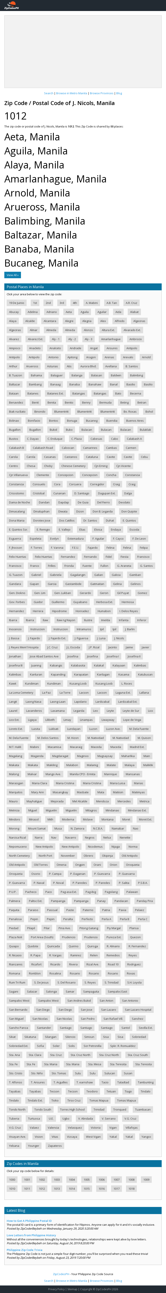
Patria (106, 910)
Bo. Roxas (130, 411)
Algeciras (139, 321)
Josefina (72, 656)
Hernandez (16, 611)
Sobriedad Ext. (18, 1046)
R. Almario (113, 946)
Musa (58, 828)
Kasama (123, 674)
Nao (135, 828)
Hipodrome (59, 611)
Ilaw (45, 620)
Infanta (123, 620)
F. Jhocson (15, 548)
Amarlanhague (111, 339)
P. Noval (58, 883)
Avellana (111, 366)
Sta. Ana (14, 1055)
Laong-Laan (57, 702)
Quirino (73, 946)
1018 (131, 1189)
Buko (69, 430)
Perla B (124, 919)
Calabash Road (43, 448)
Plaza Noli (15, 937)
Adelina (33, 312)
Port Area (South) (42, 937)
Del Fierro (103, 502)
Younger (33, 1146)
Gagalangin (77, 575)
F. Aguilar (98, 538)
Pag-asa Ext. (69, 892)
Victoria (96, 1128)
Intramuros (84, 629)
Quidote (33, 946)
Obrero (88, 856)
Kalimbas (140, 665)
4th (75, 303)
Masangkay (60, 792)
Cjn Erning (100, 466)
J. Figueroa (81, 638)
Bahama (36, 375)
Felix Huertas (17, 557)
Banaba (74, 384)
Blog (119, 93)
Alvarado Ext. (132, 330)
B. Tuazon (15, 375)
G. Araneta (124, 566)
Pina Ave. (65, 928)
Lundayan (73, 729)
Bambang (35, 384)
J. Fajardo (34, 638)
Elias (82, 529)
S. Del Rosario (66, 982)
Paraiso (33, 910)
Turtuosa (34, 1118)
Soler (56, 1046)
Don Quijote (129, 511)
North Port (45, 856)
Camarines (90, 448)
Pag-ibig (91, 892)
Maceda (96, 747)
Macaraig (76, 747)
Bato (118, 393)
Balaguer (57, 375)
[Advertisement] (83, 50)
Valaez (34, 1128)
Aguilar (102, 312)
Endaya (116, 529)
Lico (150, 711)
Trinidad (99, 1109)
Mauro (13, 801)
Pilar (47, 928)
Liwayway (108, 720)
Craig (116, 484)
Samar (70, 991)
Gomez (142, 593)
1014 (72, 1189)
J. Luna (101, 638)
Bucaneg (91, 421)
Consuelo (39, 484)
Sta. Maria (50, 1064)
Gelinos (136, 584)
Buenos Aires (135, 421)
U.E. (51, 1118)
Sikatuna (30, 1037)
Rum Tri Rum (17, 982)
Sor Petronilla (92, 1046)
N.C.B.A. (98, 828)
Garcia (52, 584)
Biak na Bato (17, 411)
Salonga (51, 991)
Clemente (43, 475)
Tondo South (42, 1109)
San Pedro (88, 1019)
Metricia (14, 810)
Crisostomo (16, 493)
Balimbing (136, 375)
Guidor (38, 602)
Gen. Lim (39, 593)
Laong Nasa (33, 702)
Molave (88, 819)
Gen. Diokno (17, 593)
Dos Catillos (67, 520)
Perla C (142, 919)
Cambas (111, 448)
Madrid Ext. (137, 747)
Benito (69, 402)
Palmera (14, 901)
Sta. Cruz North (80, 1055)
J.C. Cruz (52, 647)
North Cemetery (19, 856)
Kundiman (31, 683)
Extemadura (76, 538)
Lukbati (53, 729)
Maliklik (148, 765)
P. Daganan (77, 874)
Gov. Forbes (17, 602)
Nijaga (116, 846)
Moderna (68, 819)
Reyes (133, 955)
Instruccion (37, 629)
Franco (34, 566)
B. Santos (132, 366)
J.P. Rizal (94, 647)
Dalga (128, 493)
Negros (89, 837)
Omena (61, 865)
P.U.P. (12, 892)
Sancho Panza (18, 1028)
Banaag (55, 384)
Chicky (48, 466)
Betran (141, 402)
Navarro (70, 837)
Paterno (88, 910)
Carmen (131, 448)
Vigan (113, 1128)
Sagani (13, 991)
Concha (111, 475)
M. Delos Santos (48, 738)
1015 (87, 1189)
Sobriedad (139, 1037)
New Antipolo (44, 846)
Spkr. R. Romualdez (123, 1046)
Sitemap (72, 1289)
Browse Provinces (101, 93)
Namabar (118, 828)
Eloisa (98, 529)
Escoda (134, 529)
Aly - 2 (72, 339)
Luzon (93, 729)
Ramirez (75, 955)
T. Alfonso (15, 1082)
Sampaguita (91, 991)
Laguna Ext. (123, 692)
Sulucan (109, 1073)
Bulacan (86, 430)
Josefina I (113, 656)
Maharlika (128, 756)
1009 (146, 1179)
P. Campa (55, 874)
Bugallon (15, 430)
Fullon (104, 566)
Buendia (111, 421)
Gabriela (55, 575)
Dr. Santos (90, 520)
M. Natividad (96, 738)
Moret (126, 819)
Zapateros (55, 1146)
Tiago (128, 1091)
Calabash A (134, 439)
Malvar (32, 774)
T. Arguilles (61, 1082)
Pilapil (31, 928)
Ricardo (55, 964)
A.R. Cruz (131, 303)
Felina (110, 548)
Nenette (125, 837)
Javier (145, 647)
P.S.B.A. (143, 883)
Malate (111, 765)
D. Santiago (81, 493)
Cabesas (96, 439)
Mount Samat (37, 828)
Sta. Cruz (56, 1055)
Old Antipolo (130, 856)
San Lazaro (108, 1010)
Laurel (13, 711)
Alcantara (50, 321)
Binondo (39, 411)
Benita (52, 402)
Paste (70, 910)
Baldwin (116, 375)
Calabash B (16, 448)
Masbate (83, 792)
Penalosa (15, 919)
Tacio (105, 1082)
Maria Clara (39, 783)
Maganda (37, 756)
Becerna (135, 393)
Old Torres (41, 865)
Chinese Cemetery (73, 466)
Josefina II (134, 656)
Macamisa (54, 747)
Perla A (106, 919)
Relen (94, 955)
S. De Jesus (41, 982)
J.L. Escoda (73, 647)
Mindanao (112, 810)
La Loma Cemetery (21, 692)
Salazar (32, 991)
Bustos (13, 439)
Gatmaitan (97, 584)
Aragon (91, 357)
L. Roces (126, 683)
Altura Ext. (108, 330)
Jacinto (112, 647)
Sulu (78, 1073)
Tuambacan (143, 1109)
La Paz (46, 692)
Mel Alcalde (79, 801)
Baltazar (14, 384)
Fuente (87, 566)
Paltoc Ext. (35, 901)
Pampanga (58, 901)
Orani (97, 865)
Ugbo (65, 1118)
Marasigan (16, 783)
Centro (13, 466)
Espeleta (35, 538)
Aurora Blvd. (88, 366)
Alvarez (14, 339)
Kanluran (36, 674)
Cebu (144, 457)
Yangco (146, 1137)
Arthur (13, 366)
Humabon (104, 611)
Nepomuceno (18, 846)
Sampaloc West (19, 1000)
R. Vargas (55, 955)
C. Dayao (33, 439)
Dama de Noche (19, 502)
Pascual (52, 910)
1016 (102, 1189)
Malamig (92, 765)
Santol (125, 1028)
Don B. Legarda (103, 511)
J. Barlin (130, 629)
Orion (113, 865)
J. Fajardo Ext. (57, 638)
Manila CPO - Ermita (82, 774)
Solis (72, 1046)
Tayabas (15, 1091)
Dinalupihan (41, 511)
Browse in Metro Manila (71, 93)
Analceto (55, 348)
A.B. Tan (112, 303)
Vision (39, 1137)
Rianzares (15, 964)
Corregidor (97, 484)
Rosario (75, 973)
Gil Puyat (123, 593)
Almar (33, 330)
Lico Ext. (14, 720)
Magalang (15, 756)
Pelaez (139, 910)
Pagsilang (111, 892)
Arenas (109, 357)
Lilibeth (50, 720)
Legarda (78, 711)
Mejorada (57, 801)
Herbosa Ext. (104, 602)
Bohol (149, 411)
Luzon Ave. (113, 729)
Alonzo (88, 330)
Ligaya (32, 720)
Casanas (50, 457)
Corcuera (75, 484)
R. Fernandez (137, 946)
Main (147, 756)
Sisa (106, 1037)
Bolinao (14, 421)
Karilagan (103, 674)
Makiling (52, 765)
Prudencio (68, 937)
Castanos (71, 457)
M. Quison (144, 738)
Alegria (86, 321)
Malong (14, 774)
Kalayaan (119, 665)
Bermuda (105, 402)
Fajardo (93, 548)
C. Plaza (76, 439)
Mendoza (102, 801)
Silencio (70, 1037)
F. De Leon (139, 538)
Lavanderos (34, 711)
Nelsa (107, 837)
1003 (57, 1179)
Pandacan (121, 901)
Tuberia (14, 1118)
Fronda (69, 566)
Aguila (85, 312)
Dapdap (63, 502)
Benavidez (16, 402)
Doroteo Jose (41, 520)
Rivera (73, 964)
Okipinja (107, 856)
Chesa (31, 466)
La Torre (65, 692)
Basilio (130, 384)
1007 (116, 1179)
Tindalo (145, 1091)
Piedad (13, 928)
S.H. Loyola (134, 982)
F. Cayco (118, 538)
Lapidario (80, 702)
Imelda (105, 620)
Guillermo (58, 602)
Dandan (44, 502)
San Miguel (16, 1019)
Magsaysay (105, 756)
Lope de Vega (132, 720)
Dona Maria (16, 520)
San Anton (106, 1000)
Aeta (69, 312)
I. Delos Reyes (129, 611)
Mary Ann (37, 792)
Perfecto (87, 919)
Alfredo (119, 321)
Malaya (129, 765)
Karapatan (81, 674)
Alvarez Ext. (35, 339)
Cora (57, 484)
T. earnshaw (85, 1082)
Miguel (32, 810)
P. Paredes (80, 883)
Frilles (52, 566)
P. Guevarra (102, 874)
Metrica (144, 801)
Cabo (114, 439)
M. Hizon (73, 738)
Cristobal (39, 493)
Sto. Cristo (15, 1073)
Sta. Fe (13, 1064)
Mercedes (124, 801)
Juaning (36, 665)
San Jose (86, 1010)
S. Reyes (90, 982)
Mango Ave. (53, 774)
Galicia (116, 575)
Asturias (52, 366)
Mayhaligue (34, 801)
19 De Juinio (16, 303)
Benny (86, 402)
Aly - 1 (55, 339)
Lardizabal (102, 702)
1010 (12, 1189)
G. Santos (146, 566)
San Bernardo (18, 1010)
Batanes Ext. (55, 393)
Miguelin (51, 810)
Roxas (131, 973)
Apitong (72, 357)
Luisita (36, 729)
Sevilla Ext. (146, 1028)
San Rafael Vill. (113, 1019)
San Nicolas (40, 1019)
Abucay (14, 312)
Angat (94, 348)
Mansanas (133, 774)
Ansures (112, 348)
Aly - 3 (88, 339)
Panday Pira (145, 901)
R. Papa (35, 955)
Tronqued (119, 1109)
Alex (103, 321)
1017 (116, 1189)
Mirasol (34, 819)
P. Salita (124, 883)
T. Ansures (38, 1082)
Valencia (53, 1128)
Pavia (122, 910)
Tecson (54, 1091)
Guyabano (80, 602)
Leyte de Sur (131, 711)
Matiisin (118, 792)
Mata (100, 792)
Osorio (35, 874)
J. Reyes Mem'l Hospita (23, 647)
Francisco (143, 557)
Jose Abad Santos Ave (44, 656)
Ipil (102, 629)
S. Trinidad (111, 982)
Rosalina (55, 973)
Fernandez (68, 557)
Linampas (86, 720)
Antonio (53, 357)
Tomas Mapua (98, 1100)
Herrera (38, 611)
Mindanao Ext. (137, 810)
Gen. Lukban (62, 593)
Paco (48, 892)
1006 (102, 1179)
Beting (124, 402)
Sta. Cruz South (138, 1055)
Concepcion (65, 475)
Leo (95, 711)
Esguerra (15, 538)
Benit (35, 402)
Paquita (14, 910)
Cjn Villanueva (18, 475)
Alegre (69, 321)
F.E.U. (75, 548)
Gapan (34, 584)
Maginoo (83, 756)
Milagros (91, 810)
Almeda (51, 330)
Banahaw (95, 384)
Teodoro (92, 1091)
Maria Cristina (65, 783)
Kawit (12, 683)
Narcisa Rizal (17, 837)
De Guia (83, 502)
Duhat (110, 520)
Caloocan (68, 448)
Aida (118, 312)
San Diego (43, 1010)
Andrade (75, 348)
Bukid (53, 430)
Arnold (146, 357)
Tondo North (17, 1109)
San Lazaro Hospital (138, 1010)
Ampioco (14, 348)
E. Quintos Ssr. (18, 529)
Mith (50, 819)
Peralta (68, 919)
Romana (14, 973)
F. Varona (57, 548)
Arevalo (128, 357)
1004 (72, 1179)
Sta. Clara (35, 1055)
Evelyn (54, 538)
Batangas (78, 393)
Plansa (134, 928)
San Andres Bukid (79, 1000)
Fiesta (124, 557)
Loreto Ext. (16, 729)
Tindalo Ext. (35, 1100)
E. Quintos (129, 520)
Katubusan (145, 674)
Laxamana (58, 711)
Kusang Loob (78, 683)
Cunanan (59, 493)
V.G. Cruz (130, 1118)
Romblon (35, 973)
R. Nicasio (15, 955)
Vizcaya (72, 1137)
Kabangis (56, 665)
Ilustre (88, 620)
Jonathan (15, 656)
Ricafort (36, 964)
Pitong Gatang (89, 928)
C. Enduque (55, 439)
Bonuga (72, 421)
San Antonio (130, 1000)
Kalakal (99, 665)
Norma (133, 846)
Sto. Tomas (59, 1073)
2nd (48, 303)
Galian (98, 575)
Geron (104, 593)
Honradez (82, 611)
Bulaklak (145, 430)
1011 (27, 1189)
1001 (27, 1179)
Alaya (12, 321)
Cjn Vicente (123, 466)
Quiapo (14, 946)
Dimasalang (17, 511)
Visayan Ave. (17, 1137)
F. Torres (36, 548)
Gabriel (36, 575)
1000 (12, 1179)
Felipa (144, 548)
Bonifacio (34, 421)
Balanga (77, 375)
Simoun (89, 1037)
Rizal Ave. (92, 964)
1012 (42, 1189)
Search (48, 93)
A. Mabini (92, 303)
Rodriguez (134, 964)
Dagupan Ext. (106, 493)
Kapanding (58, 674)
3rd (62, 303)
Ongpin (80, 865)
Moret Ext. (145, 819)
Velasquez (75, 1128)
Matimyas (138, 792)
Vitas (55, 1137)
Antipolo (131, 348)
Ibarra (13, 620)
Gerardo (85, 593)
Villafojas (132, 1128)
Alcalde (30, 321)
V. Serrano (109, 1118)
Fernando (90, 557)
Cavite (111, 457)
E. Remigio (43, 529)
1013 (57, 1189)
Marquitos (15, 792)
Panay (101, 901)
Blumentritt (61, 411)
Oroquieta (132, 865)
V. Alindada (85, 1118)
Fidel (109, 557)
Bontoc (53, 421)
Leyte (110, 711)
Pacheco (31, 892)
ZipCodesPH (61, 1274)
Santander (44, 1028)
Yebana (14, 1146)
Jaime (129, 647)
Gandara (15, 584)
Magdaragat (60, 756)
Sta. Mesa (94, 1064)
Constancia (132, 475)
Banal (114, 384)
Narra (38, 837)
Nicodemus (95, 846)
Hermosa (128, 602)
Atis (69, 366)
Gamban (135, 575)
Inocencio (15, 629)
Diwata (62, 511)
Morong (14, 828)
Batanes (32, 393)
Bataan (14, 393)
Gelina (117, 584)
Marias (138, 783)
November (68, 856)
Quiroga (92, 946)
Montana (107, 819)
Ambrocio (135, 339)
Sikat (12, 1037)
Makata (14, 765)
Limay (67, 720)
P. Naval (39, 883)
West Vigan (93, 1137)
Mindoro (14, 819)
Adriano (51, 312)
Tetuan (111, 1091)
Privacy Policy (56, 1289)
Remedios (113, 955)
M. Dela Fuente (139, 729)
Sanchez (137, 1019)
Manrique (110, 774)
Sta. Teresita (118, 1064)
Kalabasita (78, 665)
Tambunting (145, 1082)
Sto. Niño (37, 1073)
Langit (13, 702)
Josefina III (15, 665)
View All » (13, 275)
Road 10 (113, 964)
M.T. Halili (15, 747)
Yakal (113, 1137)
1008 (131, 1179)
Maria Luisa (117, 783)
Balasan (96, 375)
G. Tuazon (15, 575)
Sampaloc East (117, 991)
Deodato (124, 502)
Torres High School (72, 1109)
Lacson (84, 692)
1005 (87, 1179)
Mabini (34, 747)
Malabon (72, 765)
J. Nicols (119, 638)
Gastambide (73, 584)
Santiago (66, 1028)
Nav (53, 837)
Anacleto (35, 348)
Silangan (50, 1037)
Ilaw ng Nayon (66, 620)
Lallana (144, 692)
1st (35, 303)
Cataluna (92, 457)
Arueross (32, 366)
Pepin (34, 919)
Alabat (134, 312)
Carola (13, 457)
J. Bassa (14, 638)
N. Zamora (77, 828)
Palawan (132, 892)
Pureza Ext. (114, 937)
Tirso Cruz (74, 1100)
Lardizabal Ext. (127, 702)
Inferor (141, 620)
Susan (128, 1073)
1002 (42, 1179)
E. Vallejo (64, 529)
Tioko (55, 1100)
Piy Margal (114, 928)
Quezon (135, 937)
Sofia (40, 1046)
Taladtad (123, 1082)
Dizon (80, 511)
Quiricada (53, 946)
